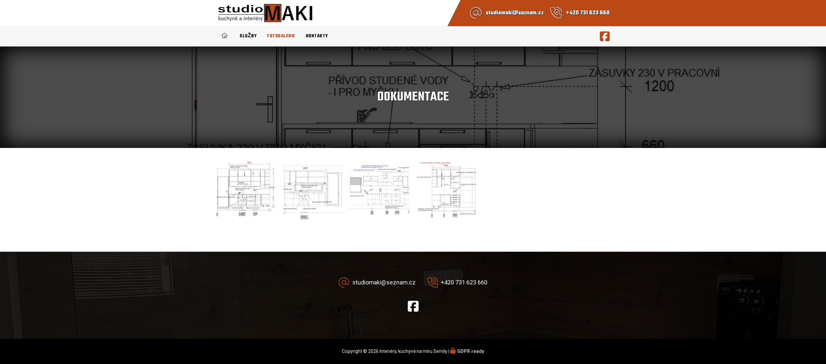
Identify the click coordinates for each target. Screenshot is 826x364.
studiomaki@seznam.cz (515, 13)
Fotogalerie (281, 36)
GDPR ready (470, 351)
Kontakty (317, 36)
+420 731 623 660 (588, 13)
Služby (248, 36)
